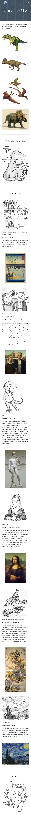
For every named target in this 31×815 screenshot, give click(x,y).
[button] (2, 2)
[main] (16, 10)
